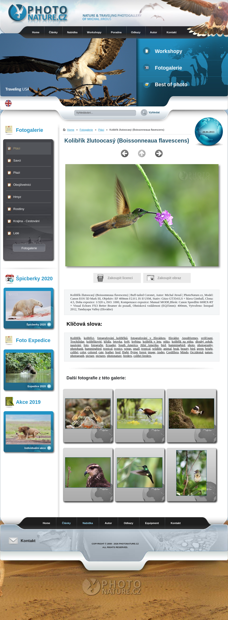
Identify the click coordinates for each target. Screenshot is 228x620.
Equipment (152, 523)
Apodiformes (190, 338)
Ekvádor (174, 338)
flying (134, 352)
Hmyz (17, 197)
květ (126, 341)
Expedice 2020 (37, 386)
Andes (161, 352)
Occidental (196, 352)
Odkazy (136, 32)
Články (53, 32)
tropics (118, 348)
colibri (74, 352)
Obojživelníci (22, 184)
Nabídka (72, 32)
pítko (166, 341)
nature (209, 352)
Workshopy (94, 32)
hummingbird (176, 345)
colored (92, 352)
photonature (114, 356)
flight (125, 352)
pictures (100, 356)
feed (117, 352)
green (200, 348)
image (151, 352)
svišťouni (206, 338)
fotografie (97, 345)
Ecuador (111, 345)
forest (142, 352)
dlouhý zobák (204, 341)
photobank (76, 348)
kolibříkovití (94, 341)
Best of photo (166, 84)
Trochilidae (77, 341)
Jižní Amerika (149, 345)
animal (167, 348)
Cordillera (172, 352)
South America (128, 345)
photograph (77, 356)
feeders (127, 356)
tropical (107, 348)
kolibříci (89, 338)
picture (90, 356)
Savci (17, 160)
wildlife (157, 348)
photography (205, 345)
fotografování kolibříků (112, 338)
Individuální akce (35, 448)
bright (209, 348)
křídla (107, 341)
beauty (185, 348)
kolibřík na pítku (182, 341)
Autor (153, 32)
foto (86, 345)
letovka (117, 341)
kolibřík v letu (152, 341)
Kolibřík (75, 338)
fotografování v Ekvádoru (148, 338)
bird (163, 345)
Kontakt (171, 32)
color (83, 352)
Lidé (16, 233)
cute (101, 352)
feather (109, 352)
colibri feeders (142, 356)
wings (127, 348)
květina (136, 341)
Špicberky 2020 (36, 324)
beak (176, 348)
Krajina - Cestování (26, 221)
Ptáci (16, 148)
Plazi (16, 172)
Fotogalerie (163, 68)
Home (35, 32)
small (136, 348)
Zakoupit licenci (120, 278)
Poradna (116, 32)
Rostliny (18, 209)
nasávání (75, 345)
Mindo (184, 352)
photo (191, 345)
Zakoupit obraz (169, 278)
